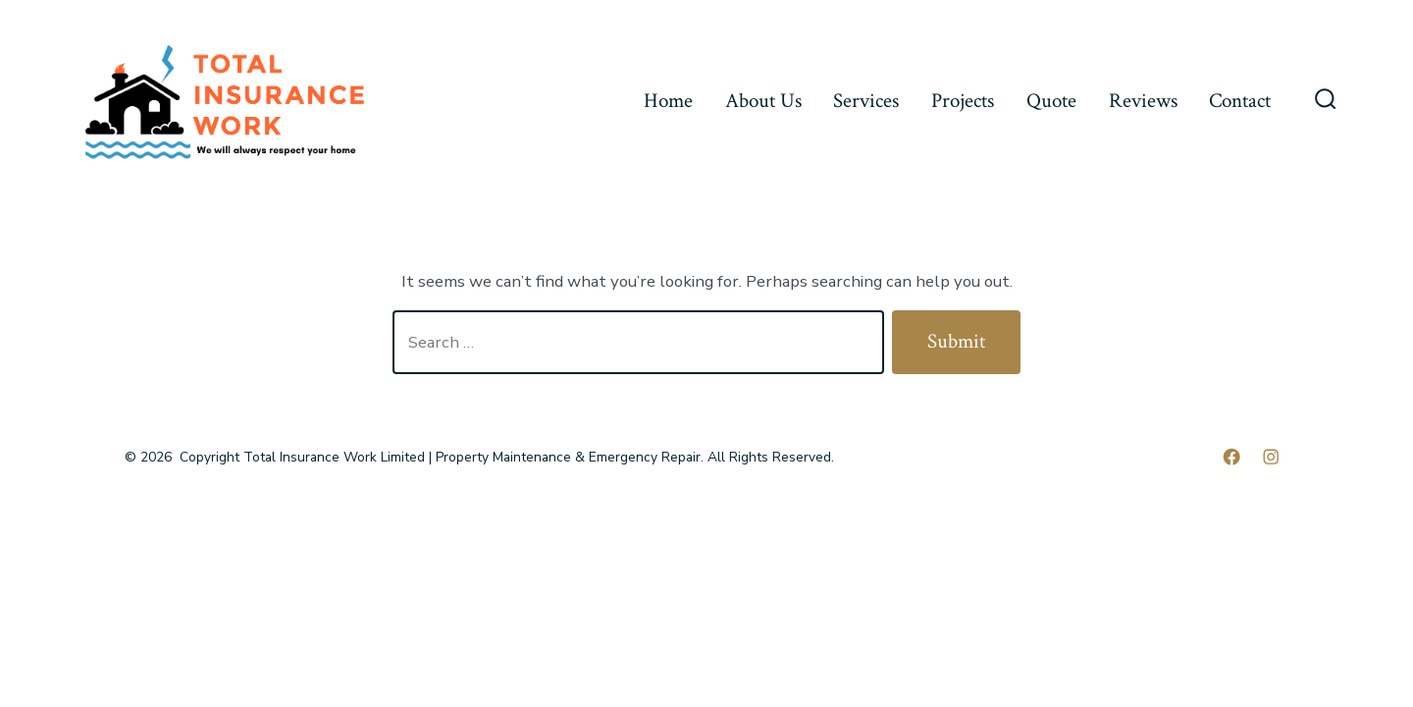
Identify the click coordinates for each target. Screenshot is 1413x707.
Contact (1240, 100)
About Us (763, 100)
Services (866, 100)
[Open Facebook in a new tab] (1231, 456)
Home (668, 100)
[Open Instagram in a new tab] (1270, 456)
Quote (1051, 100)
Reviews (1143, 100)
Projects (962, 100)
